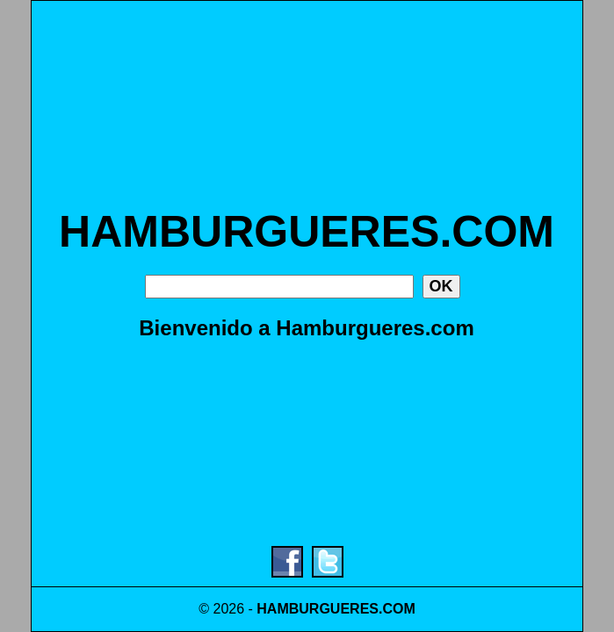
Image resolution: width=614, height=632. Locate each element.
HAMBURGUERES (317, 608)
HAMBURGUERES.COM (306, 231)
